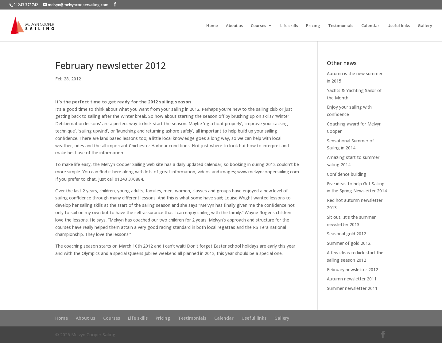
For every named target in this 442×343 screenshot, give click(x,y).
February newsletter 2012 (352, 269)
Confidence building (346, 174)
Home (212, 25)
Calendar (370, 25)
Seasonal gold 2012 (346, 234)
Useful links (398, 25)
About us (234, 25)
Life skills (289, 25)
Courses (258, 25)
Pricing (313, 25)
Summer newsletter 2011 (352, 288)
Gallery (425, 25)
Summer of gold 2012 (348, 243)
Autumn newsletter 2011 (352, 279)
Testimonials (340, 25)
